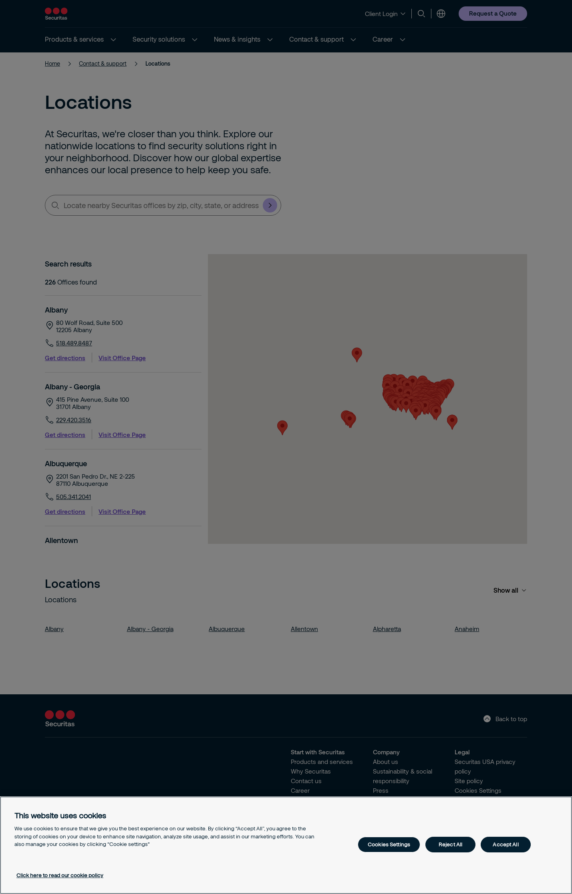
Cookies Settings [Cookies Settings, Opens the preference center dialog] (389, 844)
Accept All (505, 844)
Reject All (450, 844)
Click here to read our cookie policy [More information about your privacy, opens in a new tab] (59, 875)
